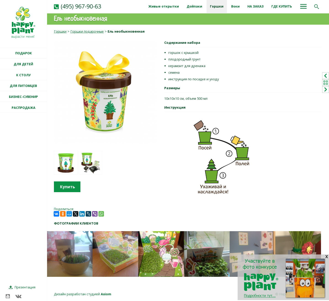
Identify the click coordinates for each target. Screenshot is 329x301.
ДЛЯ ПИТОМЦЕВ (23, 86)
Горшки (60, 31)
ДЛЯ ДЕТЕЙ (23, 64)
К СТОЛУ (23, 75)
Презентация (24, 287)
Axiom (106, 294)
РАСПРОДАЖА (23, 107)
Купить (67, 186)
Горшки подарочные (87, 31)
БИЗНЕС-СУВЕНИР (23, 96)
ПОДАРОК (23, 53)
